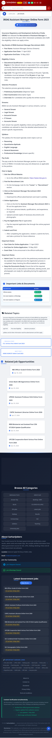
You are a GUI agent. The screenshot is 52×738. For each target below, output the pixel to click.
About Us (26, 678)
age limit (5, 329)
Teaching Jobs (15, 665)
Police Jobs (43, 663)
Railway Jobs (26, 663)
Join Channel (38, 296)
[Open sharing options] (49, 728)
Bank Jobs (34, 663)
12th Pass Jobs (36, 665)
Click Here (38, 292)
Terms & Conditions (26, 693)
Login (20, 2)
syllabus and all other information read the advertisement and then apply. (23, 333)
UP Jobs (38, 668)
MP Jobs (24, 670)
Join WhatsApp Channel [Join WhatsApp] (12, 570)
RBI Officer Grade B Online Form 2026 (26, 370)
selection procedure (29, 329)
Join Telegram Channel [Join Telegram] (12, 565)
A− (38, 2)
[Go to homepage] (4, 13)
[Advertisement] (26, 471)
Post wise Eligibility (16, 329)
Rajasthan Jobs (8, 670)
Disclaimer (26, 686)
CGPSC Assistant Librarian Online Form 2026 (26, 412)
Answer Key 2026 (29, 668)
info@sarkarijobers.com (13, 556)
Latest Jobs (11, 14)
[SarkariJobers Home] (9, 3)
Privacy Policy (26, 689)
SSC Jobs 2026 (8, 663)
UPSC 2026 (17, 663)
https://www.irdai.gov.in (38, 178)
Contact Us (26, 682)
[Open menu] (41, 3)
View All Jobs (25, 583)
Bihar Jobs (45, 668)
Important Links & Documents (26, 25)
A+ (35, 2)
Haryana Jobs (33, 670)
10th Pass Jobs (25, 665)
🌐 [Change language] (25, 3)
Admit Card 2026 (17, 668)
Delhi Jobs (17, 670)
